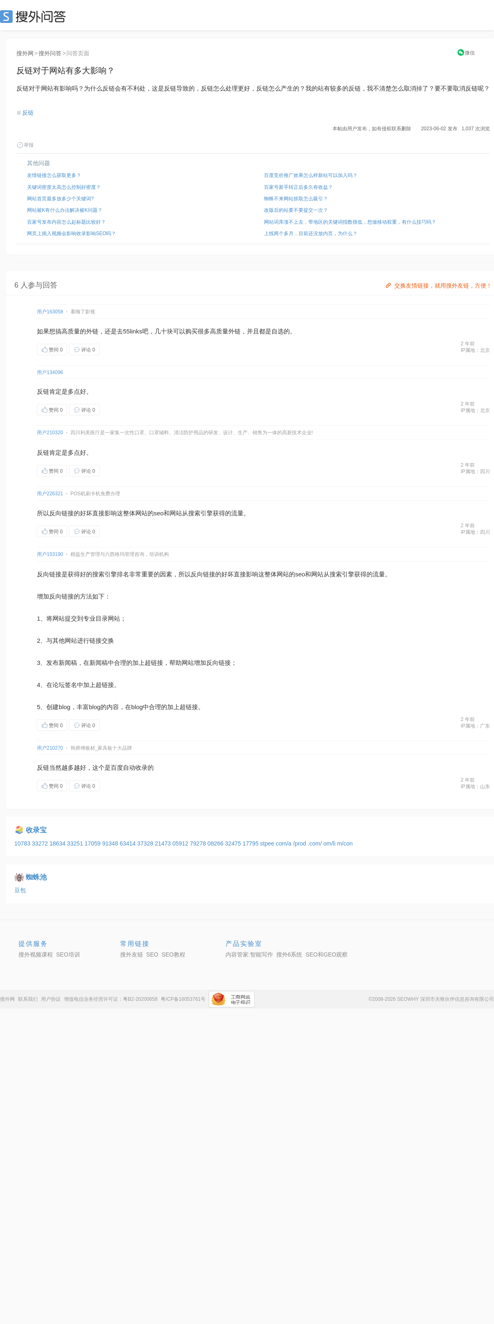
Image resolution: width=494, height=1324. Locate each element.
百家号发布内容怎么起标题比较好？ (66, 222)
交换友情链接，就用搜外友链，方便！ (438, 285)
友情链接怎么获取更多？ (54, 175)
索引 (200, 513)
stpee (268, 843)
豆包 (20, 890)
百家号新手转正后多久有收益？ (298, 187)
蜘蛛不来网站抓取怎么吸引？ (296, 199)
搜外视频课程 (35, 954)
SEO (35, 16)
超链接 (154, 662)
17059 (93, 843)
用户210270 (50, 748)
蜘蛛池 (36, 877)
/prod (300, 843)
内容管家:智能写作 (249, 954)
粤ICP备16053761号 (183, 999)
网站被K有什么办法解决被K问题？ (64, 210)
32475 (234, 843)
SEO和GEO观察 (326, 954)
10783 (23, 843)
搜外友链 (131, 954)
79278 (198, 843)
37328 (146, 843)
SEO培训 (68, 954)
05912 (181, 843)
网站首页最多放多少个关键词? (60, 199)
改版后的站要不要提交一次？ (296, 210)
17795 (251, 843)
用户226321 (50, 493)
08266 (216, 843)
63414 (128, 843)
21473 (164, 843)
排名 (123, 574)
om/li (330, 843)
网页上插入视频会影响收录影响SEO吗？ (71, 233)
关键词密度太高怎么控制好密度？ (64, 187)
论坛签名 (64, 684)
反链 (28, 112)
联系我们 (28, 999)
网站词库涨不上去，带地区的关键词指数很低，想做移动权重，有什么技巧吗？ (350, 222)
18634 (58, 843)
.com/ (315, 843)
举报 (25, 145)
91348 (111, 843)
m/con (345, 843)
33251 (75, 843)
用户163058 (50, 312)
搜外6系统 (289, 954)
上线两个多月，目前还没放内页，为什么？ (310, 233)
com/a (284, 843)
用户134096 (50, 372)
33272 (41, 843)
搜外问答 (50, 53)
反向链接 (61, 513)
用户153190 (50, 554)
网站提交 (64, 618)
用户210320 (50, 432)
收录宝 (36, 830)
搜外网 (25, 53)
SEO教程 (173, 954)
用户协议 (51, 999)
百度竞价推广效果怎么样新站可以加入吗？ (310, 175)
